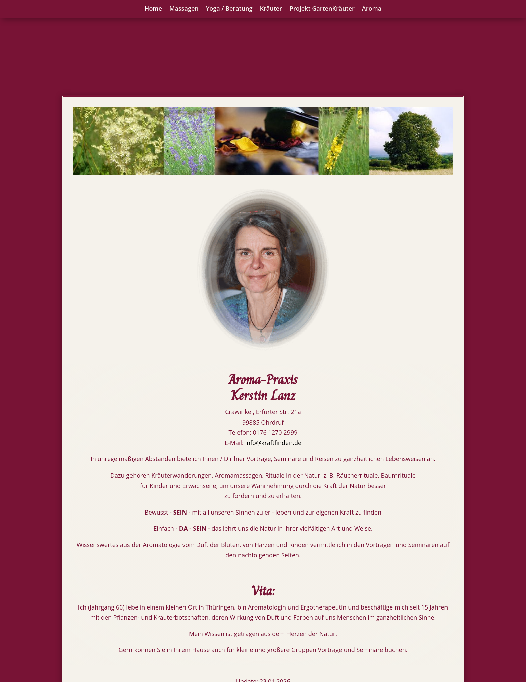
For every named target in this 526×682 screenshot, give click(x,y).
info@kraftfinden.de (273, 365)
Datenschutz (444, 652)
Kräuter (271, 8)
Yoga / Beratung (229, 8)
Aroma (371, 8)
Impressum (446, 635)
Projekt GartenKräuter (322, 8)
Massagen (184, 8)
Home (153, 8)
